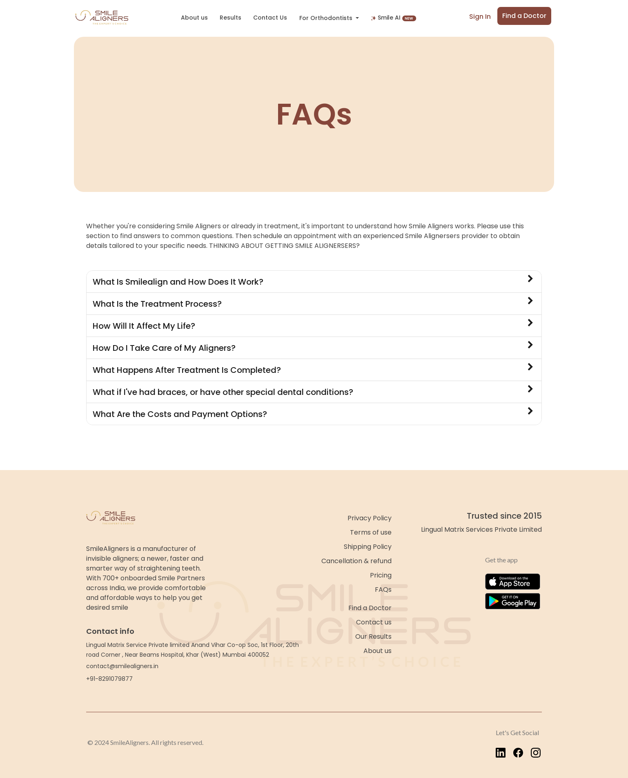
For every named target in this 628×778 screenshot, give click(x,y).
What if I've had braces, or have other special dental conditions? (313, 391)
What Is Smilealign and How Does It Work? (313, 281)
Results (230, 17)
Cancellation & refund (356, 561)
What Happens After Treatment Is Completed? (313, 369)
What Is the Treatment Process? (313, 303)
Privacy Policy (369, 518)
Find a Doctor (524, 15)
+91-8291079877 (109, 679)
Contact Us (270, 17)
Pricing (381, 575)
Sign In (480, 16)
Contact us (374, 622)
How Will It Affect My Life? (313, 325)
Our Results (373, 636)
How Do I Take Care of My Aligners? (313, 347)
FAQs (383, 589)
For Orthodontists (326, 18)
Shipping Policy (368, 546)
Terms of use (371, 532)
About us (194, 17)
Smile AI (393, 17)
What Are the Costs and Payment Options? (313, 413)
